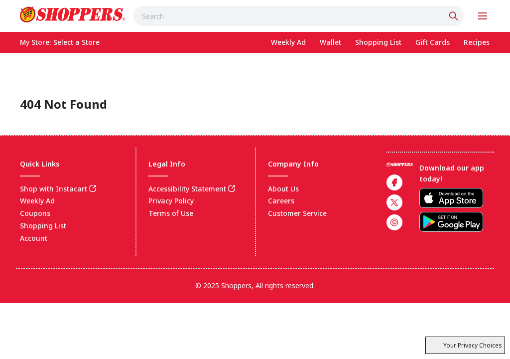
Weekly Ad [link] (37, 200)
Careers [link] (281, 200)
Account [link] (33, 238)
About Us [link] (283, 188)
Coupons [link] (35, 213)
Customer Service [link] (297, 213)
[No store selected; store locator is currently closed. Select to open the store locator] (76, 42)
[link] (73, 14)
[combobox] (298, 16)
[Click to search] (455, 16)
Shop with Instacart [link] (53, 188)
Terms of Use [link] (170, 213)
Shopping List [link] (43, 225)
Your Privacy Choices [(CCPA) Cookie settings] (465, 345)
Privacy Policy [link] (171, 200)
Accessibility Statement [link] (187, 188)
